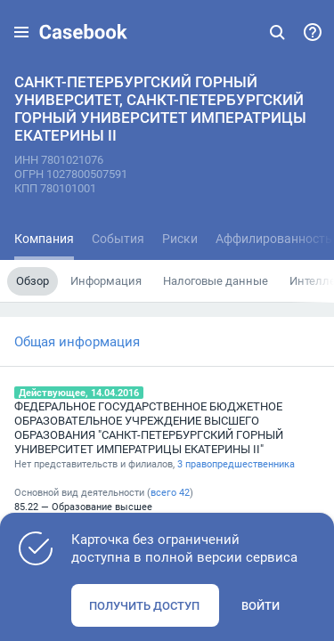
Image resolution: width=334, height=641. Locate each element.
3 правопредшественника (236, 464)
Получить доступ (144, 605)
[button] (21, 32)
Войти (260, 605)
